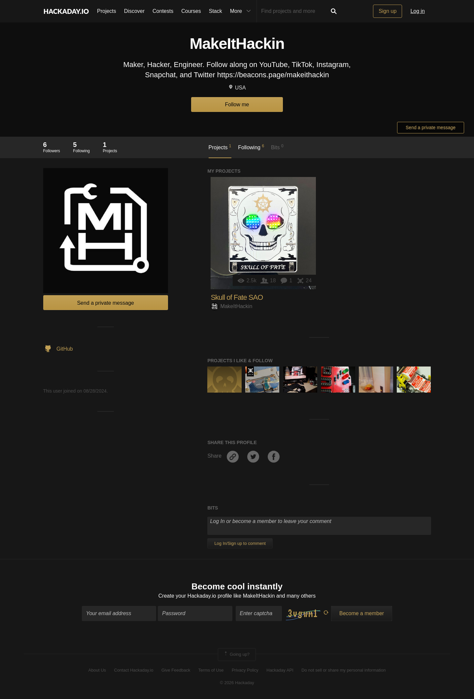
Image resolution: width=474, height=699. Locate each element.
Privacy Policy (245, 670)
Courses (191, 11)
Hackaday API (279, 670)
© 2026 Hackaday (237, 682)
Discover (134, 11)
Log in (417, 11)
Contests (162, 11)
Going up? (236, 654)
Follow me (237, 104)
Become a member (361, 613)
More (242, 11)
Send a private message (431, 127)
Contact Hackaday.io (133, 670)
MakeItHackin (231, 306)
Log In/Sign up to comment (239, 543)
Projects (106, 11)
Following (251, 147)
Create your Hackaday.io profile (195, 596)
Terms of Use (211, 670)
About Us (97, 670)
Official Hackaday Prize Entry (250, 371)
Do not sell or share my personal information (343, 670)
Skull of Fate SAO (237, 297)
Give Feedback (175, 670)
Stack (215, 11)
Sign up (387, 11)
